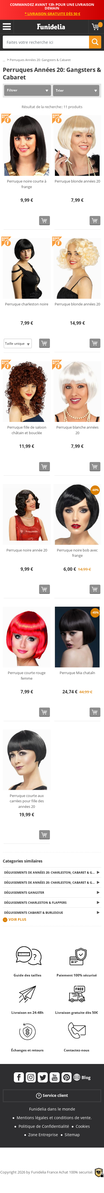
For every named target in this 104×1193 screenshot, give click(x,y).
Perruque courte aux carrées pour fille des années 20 (27, 801)
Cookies (83, 1126)
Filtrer (12, 90)
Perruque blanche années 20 (77, 430)
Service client (52, 1096)
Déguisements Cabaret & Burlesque (33, 912)
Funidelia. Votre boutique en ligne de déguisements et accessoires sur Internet (51, 27)
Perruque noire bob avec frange (77, 553)
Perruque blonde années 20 (77, 181)
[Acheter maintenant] (44, 220)
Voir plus (17, 919)
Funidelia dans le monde (52, 1109)
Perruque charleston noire (26, 304)
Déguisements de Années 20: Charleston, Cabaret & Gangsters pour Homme (52, 872)
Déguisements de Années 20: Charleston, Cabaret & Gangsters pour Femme (52, 882)
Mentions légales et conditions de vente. (54, 1117)
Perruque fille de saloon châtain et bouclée (26, 430)
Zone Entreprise (43, 1134)
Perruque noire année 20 (26, 550)
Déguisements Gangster (24, 892)
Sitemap (72, 1134)
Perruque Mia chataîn (77, 672)
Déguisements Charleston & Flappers (35, 902)
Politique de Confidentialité (44, 1126)
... (4, 60)
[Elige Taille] (18, 343)
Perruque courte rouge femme (26, 675)
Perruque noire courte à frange (26, 184)
